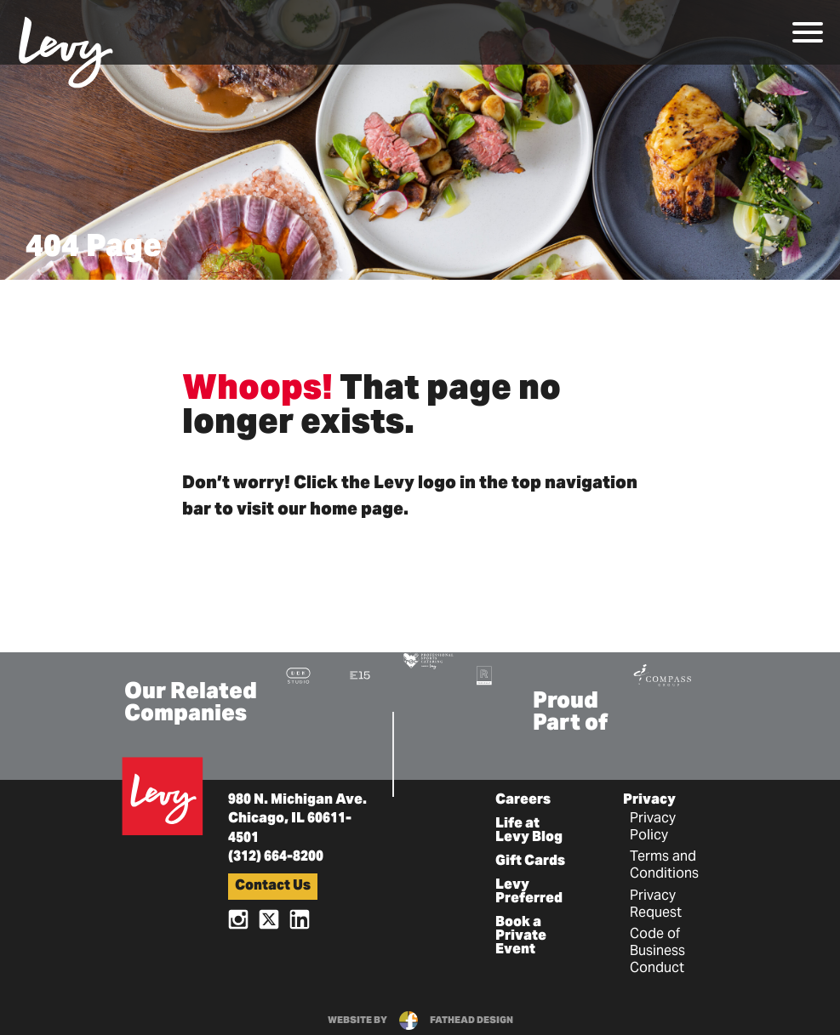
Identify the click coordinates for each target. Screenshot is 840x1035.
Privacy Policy (653, 827)
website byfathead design (420, 1020)
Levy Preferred (529, 892)
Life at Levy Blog (529, 831)
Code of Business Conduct (657, 951)
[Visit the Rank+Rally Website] (484, 674)
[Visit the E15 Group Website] (360, 674)
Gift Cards (530, 861)
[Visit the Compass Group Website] (662, 673)
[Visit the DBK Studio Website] (298, 674)
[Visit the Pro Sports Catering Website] (428, 659)
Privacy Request (656, 905)
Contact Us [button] (273, 886)
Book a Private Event (520, 936)
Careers (523, 800)
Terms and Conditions (664, 866)
